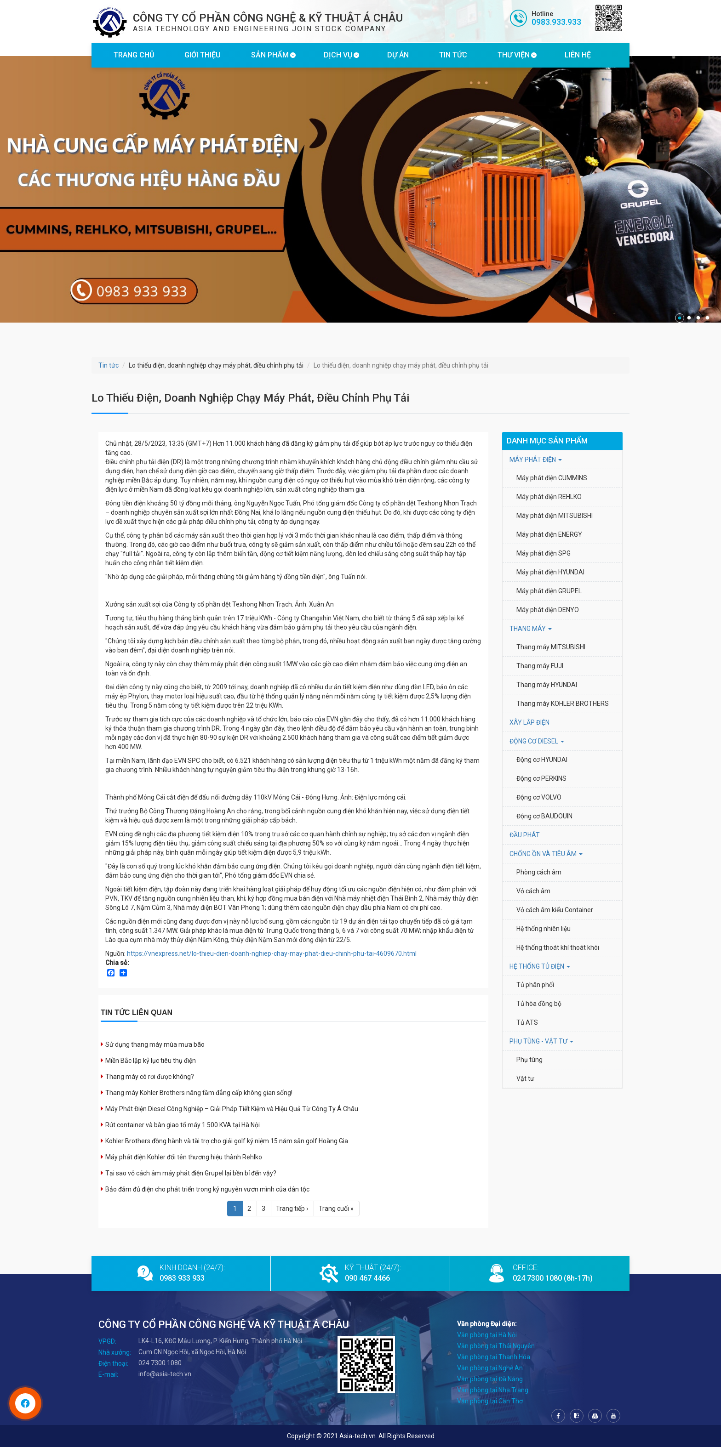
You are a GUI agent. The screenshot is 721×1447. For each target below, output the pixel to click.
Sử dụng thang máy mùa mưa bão (155, 1044)
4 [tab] (707, 318)
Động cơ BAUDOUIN (544, 816)
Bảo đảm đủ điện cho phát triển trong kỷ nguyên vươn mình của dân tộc (207, 1189)
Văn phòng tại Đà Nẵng (490, 1379)
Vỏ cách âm (533, 891)
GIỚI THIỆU (202, 55)
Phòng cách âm (538, 872)
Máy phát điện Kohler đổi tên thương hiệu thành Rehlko (183, 1157)
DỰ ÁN (398, 55)
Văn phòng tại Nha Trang (492, 1390)
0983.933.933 (556, 22)
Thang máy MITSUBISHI (550, 647)
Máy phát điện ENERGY (549, 534)
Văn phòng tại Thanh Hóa (493, 1357)
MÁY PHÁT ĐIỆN (535, 459)
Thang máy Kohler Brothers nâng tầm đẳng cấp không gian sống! (198, 1092)
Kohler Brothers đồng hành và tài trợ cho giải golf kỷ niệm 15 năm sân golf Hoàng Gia (226, 1141)
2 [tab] (688, 318)
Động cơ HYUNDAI (542, 759)
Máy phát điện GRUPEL (549, 591)
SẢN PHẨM (270, 55)
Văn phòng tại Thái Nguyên (496, 1346)
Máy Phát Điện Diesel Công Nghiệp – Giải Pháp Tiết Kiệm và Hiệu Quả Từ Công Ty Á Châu (231, 1108)
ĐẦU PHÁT (524, 835)
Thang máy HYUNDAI (546, 684)
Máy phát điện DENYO (547, 609)
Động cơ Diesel (536, 741)
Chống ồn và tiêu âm (546, 853)
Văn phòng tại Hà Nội (487, 1335)
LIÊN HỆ (578, 55)
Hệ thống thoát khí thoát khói (557, 947)
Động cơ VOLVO (538, 797)
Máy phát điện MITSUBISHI (554, 515)
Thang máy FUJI (539, 666)
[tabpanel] (360, 189)
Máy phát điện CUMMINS (551, 478)
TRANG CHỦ (134, 55)
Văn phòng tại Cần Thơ (490, 1401)
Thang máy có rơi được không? (149, 1076)
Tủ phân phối (535, 984)
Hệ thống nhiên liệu (543, 928)
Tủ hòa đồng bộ (538, 1003)
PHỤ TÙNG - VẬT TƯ (541, 1041)
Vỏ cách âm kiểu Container (554, 910)
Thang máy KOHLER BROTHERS (563, 703)
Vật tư (525, 1078)
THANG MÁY (530, 628)
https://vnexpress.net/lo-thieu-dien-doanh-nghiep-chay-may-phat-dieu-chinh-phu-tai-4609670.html (272, 953)
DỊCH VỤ (338, 55)
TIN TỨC (453, 55)
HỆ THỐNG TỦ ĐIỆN (539, 966)
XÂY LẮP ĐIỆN (529, 722)
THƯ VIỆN (514, 55)
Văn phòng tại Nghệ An (490, 1368)
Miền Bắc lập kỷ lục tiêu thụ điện (150, 1060)
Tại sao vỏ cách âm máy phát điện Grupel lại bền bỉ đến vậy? (190, 1173)
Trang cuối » (336, 1208)
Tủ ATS (527, 1022)
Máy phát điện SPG (543, 553)
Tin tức (108, 365)
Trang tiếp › (292, 1208)
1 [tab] (679, 318)
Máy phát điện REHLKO (549, 496)
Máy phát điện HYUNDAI (551, 572)
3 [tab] (698, 318)
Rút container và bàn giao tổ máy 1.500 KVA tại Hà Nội (182, 1125)
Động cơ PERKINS (541, 778)
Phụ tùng (529, 1059)
